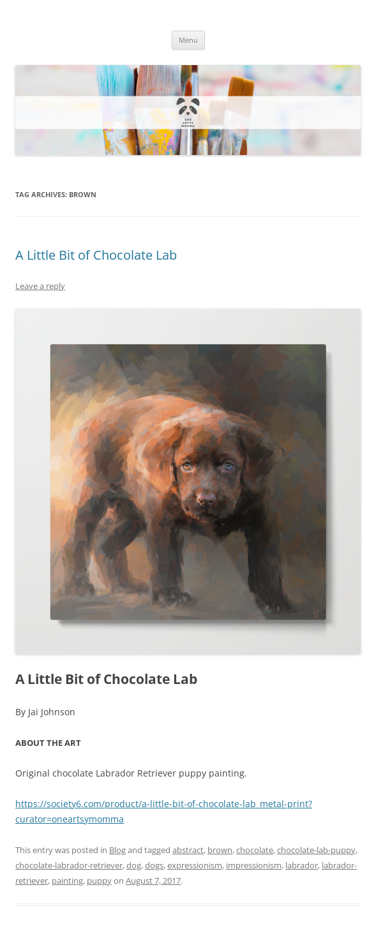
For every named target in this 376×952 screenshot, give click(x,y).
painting (67, 880)
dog (133, 865)
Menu (188, 40)
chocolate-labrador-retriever (69, 865)
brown (219, 850)
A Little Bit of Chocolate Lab (96, 255)
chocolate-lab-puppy (316, 850)
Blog (117, 850)
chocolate (254, 850)
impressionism (254, 865)
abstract (188, 850)
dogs (154, 865)
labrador (301, 865)
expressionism (194, 865)
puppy (99, 880)
